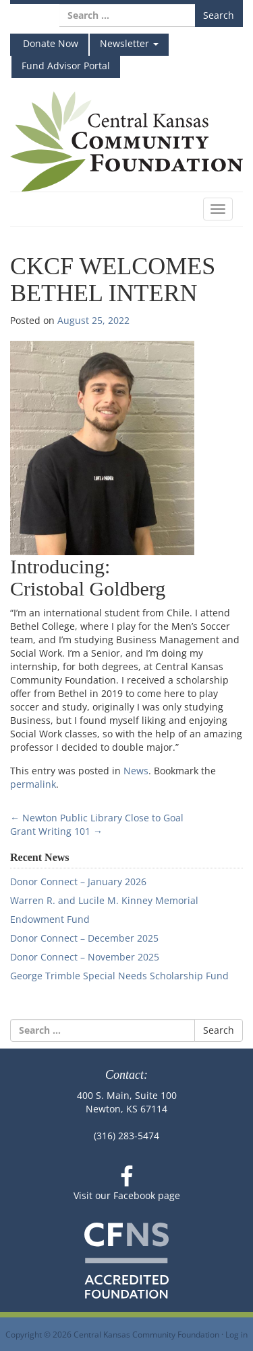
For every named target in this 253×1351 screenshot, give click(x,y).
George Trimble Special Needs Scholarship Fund (119, 975)
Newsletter (129, 43)
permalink (33, 784)
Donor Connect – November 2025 (84, 956)
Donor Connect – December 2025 (84, 938)
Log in (236, 1334)
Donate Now (49, 43)
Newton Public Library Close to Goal (97, 817)
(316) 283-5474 (126, 1135)
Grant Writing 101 (56, 831)
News (135, 770)
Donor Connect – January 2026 (78, 881)
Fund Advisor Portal (66, 65)
